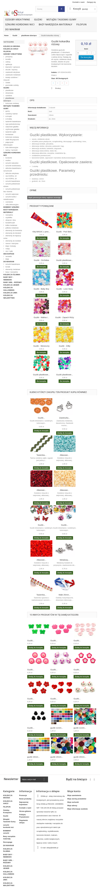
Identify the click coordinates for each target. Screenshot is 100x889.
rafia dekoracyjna (11, 204)
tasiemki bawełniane (13, 121)
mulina (8, 160)
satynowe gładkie (11, 127)
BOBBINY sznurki (11, 207)
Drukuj (58, 88)
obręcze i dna (10, 220)
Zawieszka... (64, 418)
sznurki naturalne (11, 163)
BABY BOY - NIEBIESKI (8, 278)
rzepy (7, 249)
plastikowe (9, 90)
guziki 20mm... (80, 757)
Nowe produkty (25, 799)
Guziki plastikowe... (64, 260)
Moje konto (73, 791)
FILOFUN (81, 24)
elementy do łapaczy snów (12, 237)
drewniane (9, 93)
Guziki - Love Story (64, 289)
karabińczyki (10, 223)
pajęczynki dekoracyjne (8, 143)
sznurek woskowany (13, 166)
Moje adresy (72, 805)
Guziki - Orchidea (41, 260)
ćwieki (7, 83)
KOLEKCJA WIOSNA (11, 46)
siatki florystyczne (12, 140)
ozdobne (8, 96)
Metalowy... (65, 560)
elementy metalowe (12, 269)
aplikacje (8, 64)
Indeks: (54, 72)
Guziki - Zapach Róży (64, 317)
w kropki (8, 116)
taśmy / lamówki (11, 150)
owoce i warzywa (11, 243)
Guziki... (41, 418)
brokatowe (9, 134)
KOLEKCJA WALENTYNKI (9, 296)
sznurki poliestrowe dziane (11, 185)
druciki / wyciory (11, 70)
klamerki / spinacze (12, 67)
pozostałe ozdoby (12, 85)
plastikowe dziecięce (8, 99)
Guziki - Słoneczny (41, 346)
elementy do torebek (13, 241)
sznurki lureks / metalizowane (10, 198)
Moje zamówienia (74, 795)
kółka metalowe (11, 225)
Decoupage (8, 254)
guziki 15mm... (33, 757)
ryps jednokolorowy (12, 124)
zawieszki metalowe (13, 75)
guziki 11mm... (56, 728)
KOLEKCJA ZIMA (10, 293)
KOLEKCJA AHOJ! (10, 49)
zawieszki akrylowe (12, 72)
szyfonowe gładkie (12, 129)
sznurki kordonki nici (20, 24)
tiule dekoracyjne (11, 147)
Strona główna (25, 811)
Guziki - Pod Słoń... (64, 232)
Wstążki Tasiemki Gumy (61, 19)
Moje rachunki (73, 802)
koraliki (8, 59)
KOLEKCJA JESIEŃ (11, 285)
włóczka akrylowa (12, 173)
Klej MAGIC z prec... (41, 232)
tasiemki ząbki (10, 132)
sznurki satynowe (11, 194)
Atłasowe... (64, 455)
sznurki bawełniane (12, 181)
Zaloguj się (91, 2)
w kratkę (8, 119)
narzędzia (9, 215)
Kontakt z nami (79, 2)
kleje (7, 259)
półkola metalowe (12, 228)
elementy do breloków (13, 230)
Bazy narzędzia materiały (55, 24)
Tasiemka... (41, 455)
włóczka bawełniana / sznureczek (12, 169)
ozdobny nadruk (11, 114)
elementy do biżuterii (13, 233)
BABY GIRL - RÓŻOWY (12, 282)
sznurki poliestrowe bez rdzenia (11, 190)
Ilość (86, 49)
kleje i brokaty (10, 246)
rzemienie (9, 202)
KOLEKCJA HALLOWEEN (8, 289)
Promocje (23, 795)
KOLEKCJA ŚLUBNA (11, 275)
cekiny (7, 62)
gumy (7, 111)
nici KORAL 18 (11, 179)
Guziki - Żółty (64, 346)
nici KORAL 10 (11, 176)
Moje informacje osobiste (77, 809)
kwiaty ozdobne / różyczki (10, 78)
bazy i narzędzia (11, 272)
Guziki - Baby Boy (41, 289)
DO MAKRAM (12, 29)
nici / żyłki (9, 251)
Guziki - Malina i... (41, 317)
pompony (8, 57)
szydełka (8, 217)
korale (7, 267)
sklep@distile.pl (52, 848)
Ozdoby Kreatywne (17, 19)
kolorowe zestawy (12, 103)
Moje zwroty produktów (76, 799)
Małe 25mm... (65, 595)
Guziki (38, 19)
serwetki (8, 256)
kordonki (8, 158)
